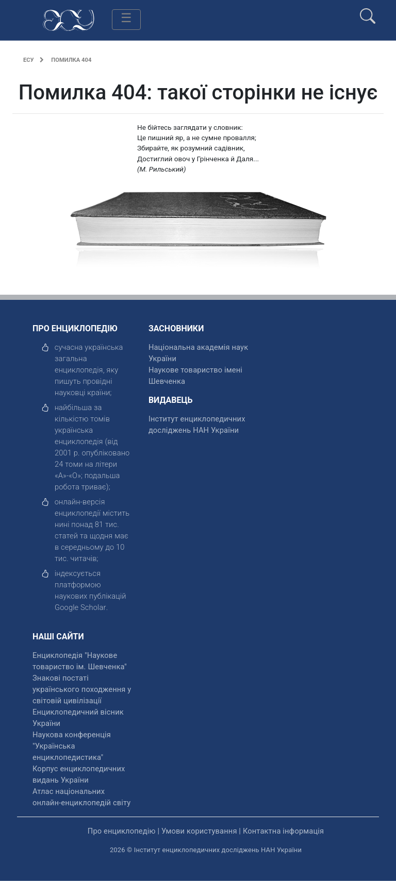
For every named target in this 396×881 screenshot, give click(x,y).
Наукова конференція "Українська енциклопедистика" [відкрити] (71, 746)
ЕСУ (28, 60)
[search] (367, 12)
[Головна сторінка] (68, 19)
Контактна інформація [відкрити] (283, 831)
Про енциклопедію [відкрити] (122, 831)
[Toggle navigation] (126, 19)
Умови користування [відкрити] (199, 831)
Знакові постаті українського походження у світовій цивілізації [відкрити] (81, 689)
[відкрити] (80, 607)
